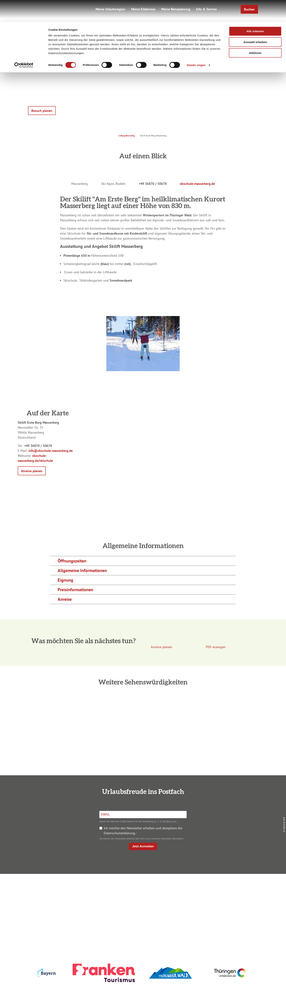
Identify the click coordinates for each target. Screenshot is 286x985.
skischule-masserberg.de (197, 184)
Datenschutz (219, 892)
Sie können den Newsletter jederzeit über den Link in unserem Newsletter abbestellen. (141, 839)
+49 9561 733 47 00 (69, 908)
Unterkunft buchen (142, 892)
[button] (42, 110)
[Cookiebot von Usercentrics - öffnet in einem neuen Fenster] (24, 43)
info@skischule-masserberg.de (50, 451)
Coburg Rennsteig (126, 135)
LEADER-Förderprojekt (219, 912)
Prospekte (142, 899)
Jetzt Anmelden (143, 846)
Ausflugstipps (142, 906)
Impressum (219, 886)
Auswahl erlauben (255, 20)
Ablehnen (255, 30)
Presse (218, 899)
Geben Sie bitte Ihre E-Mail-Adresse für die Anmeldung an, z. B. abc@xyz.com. (138, 821)
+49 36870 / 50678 (153, 184)
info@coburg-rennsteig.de (71, 913)
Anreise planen (142, 886)
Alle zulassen (255, 9)
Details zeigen (196, 43)
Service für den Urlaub (219, 906)
